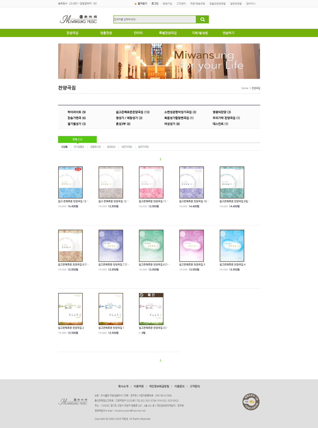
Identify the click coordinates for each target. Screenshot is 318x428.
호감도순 (111, 146)
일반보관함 (236, 3)
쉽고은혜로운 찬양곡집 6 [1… (154, 264)
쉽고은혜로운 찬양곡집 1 (111, 327)
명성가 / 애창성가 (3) (129, 118)
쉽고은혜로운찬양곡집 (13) (133, 112)
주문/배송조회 (197, 3)
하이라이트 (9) (77, 112)
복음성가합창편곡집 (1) (178, 118)
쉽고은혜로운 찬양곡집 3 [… (153, 327)
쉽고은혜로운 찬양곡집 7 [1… (114, 264)
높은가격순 (143, 146)
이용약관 (139, 386)
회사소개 (123, 386)
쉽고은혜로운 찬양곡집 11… (153, 201)
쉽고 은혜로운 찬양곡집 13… (73, 201)
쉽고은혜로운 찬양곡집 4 (232, 264)
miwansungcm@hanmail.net (130, 410)
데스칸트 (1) (220, 123)
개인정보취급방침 (159, 386)
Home (245, 88)
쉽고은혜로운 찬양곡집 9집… (235, 201)
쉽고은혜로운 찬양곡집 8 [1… (73, 264)
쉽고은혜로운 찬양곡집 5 (192, 264)
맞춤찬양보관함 (217, 3)
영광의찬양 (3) (222, 112)
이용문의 (179, 386)
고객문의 (195, 386)
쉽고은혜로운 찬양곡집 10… (194, 201)
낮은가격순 (127, 146)
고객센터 (181, 3)
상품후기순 (95, 146)
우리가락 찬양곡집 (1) (226, 118)
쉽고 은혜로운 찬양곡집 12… (113, 201)
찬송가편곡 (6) (77, 118)
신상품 (64, 146)
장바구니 (250, 3)
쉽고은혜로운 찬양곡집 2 (71, 327)
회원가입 (167, 3)
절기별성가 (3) (77, 123)
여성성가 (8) (172, 123)
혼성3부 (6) (123, 123)
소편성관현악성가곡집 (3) (180, 112)
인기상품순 (79, 146)
